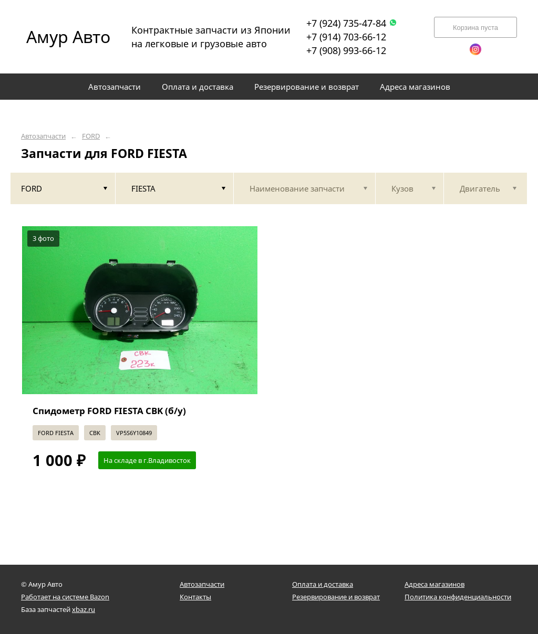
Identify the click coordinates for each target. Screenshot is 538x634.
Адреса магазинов (434, 584)
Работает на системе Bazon (65, 596)
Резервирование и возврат (336, 596)
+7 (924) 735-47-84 (351, 23)
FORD (91, 136)
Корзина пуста (475, 27)
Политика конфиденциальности (458, 596)
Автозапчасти (43, 136)
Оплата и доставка (322, 584)
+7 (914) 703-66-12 (346, 36)
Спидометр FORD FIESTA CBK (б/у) (109, 411)
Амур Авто (68, 36)
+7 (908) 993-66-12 (346, 50)
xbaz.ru (83, 609)
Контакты (195, 596)
